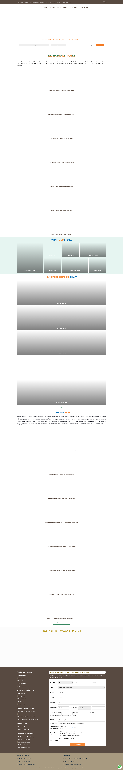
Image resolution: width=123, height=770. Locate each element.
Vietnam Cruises (22, 724)
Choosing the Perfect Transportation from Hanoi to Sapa (61, 546)
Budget (52, 720)
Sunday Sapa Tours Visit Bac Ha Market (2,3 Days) (61, 474)
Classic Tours (21, 701)
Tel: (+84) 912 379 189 (24, 761)
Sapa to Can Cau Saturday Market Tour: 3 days (61, 187)
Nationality (53, 687)
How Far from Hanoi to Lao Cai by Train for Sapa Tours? (61, 498)
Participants (53, 713)
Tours (58, 7)
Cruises (65, 7)
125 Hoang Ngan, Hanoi (25, 759)
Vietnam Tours (22, 675)
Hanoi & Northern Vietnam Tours (26, 714)
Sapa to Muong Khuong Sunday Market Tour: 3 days (61, 163)
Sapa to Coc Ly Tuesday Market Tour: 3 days (61, 211)
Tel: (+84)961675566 (70, 761)
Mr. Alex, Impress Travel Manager (26, 737)
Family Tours (21, 696)
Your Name (53, 682)
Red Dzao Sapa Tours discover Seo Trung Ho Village (61, 594)
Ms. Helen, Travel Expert (24, 745)
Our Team (52, 7)
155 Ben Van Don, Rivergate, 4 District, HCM (76, 759)
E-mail (52, 698)
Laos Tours (21, 678)
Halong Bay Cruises (23, 727)
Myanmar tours (22, 686)
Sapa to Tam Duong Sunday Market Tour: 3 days (61, 139)
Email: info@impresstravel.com (27, 764)
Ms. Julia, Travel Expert (24, 747)
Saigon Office (67, 756)
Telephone (53, 703)
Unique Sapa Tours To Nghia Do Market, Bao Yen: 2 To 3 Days (61, 450)
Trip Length (53, 708)
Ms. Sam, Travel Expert (24, 742)
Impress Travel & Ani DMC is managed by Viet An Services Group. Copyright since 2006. (62, 768)
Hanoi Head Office (23, 756)
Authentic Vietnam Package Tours (26, 711)
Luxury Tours (21, 693)
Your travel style (53, 733)
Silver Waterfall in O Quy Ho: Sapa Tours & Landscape (61, 570)
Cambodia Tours (22, 681)
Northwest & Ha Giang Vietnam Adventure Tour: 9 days (61, 115)
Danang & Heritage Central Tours (26, 717)
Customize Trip (84, 7)
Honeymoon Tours (22, 699)
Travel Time (74, 708)
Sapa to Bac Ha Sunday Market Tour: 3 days (61, 235)
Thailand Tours (22, 683)
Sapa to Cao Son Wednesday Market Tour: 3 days (61, 91)
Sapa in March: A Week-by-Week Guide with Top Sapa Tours (61, 619)
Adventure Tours (22, 704)
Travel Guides (73, 7)
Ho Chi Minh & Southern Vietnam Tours (28, 719)
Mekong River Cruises (23, 729)
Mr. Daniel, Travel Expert (24, 739)
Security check (54, 741)
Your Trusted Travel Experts (25, 734)
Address (52, 692)
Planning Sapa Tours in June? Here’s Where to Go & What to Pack (61, 522)
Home (45, 7)
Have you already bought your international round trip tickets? (58, 727)
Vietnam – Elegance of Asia (25, 708)
